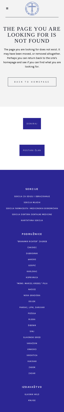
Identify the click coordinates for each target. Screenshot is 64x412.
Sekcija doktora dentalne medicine (32, 214)
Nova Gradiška (32, 295)
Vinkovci (32, 349)
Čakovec (32, 247)
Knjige (32, 400)
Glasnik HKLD (32, 394)
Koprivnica (32, 277)
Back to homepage (32, 82)
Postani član (32, 150)
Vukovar (32, 361)
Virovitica (32, 355)
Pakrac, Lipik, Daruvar (32, 307)
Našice (32, 289)
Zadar (32, 373)
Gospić (32, 265)
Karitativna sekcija (32, 220)
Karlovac (32, 271)
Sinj (32, 331)
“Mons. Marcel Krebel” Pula (32, 283)
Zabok (32, 367)
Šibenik (32, 325)
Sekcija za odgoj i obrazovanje (32, 196)
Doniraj (32, 123)
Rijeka (32, 319)
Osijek (32, 301)
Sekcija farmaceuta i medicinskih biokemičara (32, 208)
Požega (32, 313)
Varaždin (32, 343)
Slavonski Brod (32, 337)
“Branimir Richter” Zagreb (32, 241)
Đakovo (32, 259)
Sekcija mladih (32, 202)
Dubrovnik (32, 253)
